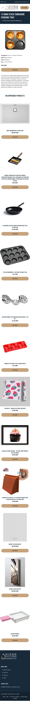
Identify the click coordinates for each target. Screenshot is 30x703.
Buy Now (15, 69)
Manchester (4, 1)
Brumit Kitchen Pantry (15, 544)
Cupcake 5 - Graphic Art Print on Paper (15, 408)
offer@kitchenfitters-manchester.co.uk (21, 1)
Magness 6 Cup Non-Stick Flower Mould (15, 363)
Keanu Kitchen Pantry (15, 589)
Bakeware (19, 55)
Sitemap (15, 698)
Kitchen (9, 55)
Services (5, 675)
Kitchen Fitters (7, 670)
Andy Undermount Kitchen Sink (15, 130)
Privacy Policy (24, 696)
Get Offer (24, 7)
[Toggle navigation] (3, 7)
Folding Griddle (15, 634)
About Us (5, 672)
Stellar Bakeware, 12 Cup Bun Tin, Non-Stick (15, 272)
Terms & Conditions (15, 696)
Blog (4, 696)
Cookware (14, 55)
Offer (4, 678)
